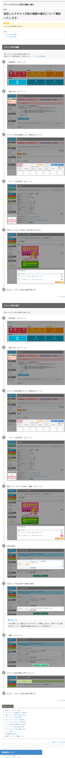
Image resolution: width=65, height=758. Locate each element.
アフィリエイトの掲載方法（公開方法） (16, 712)
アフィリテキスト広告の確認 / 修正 (15, 729)
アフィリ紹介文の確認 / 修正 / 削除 (15, 724)
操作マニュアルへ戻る (58, 742)
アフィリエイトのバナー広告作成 (14, 719)
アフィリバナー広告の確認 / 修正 (14, 727)
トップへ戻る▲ (60, 296)
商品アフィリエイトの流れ (12, 710)
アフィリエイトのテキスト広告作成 (15, 722)
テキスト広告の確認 (10, 34)
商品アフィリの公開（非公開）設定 (15, 715)
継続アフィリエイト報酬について (14, 736)
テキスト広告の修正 (10, 37)
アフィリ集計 (9, 731)
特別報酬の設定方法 (11, 734)
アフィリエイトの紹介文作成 (13, 717)
